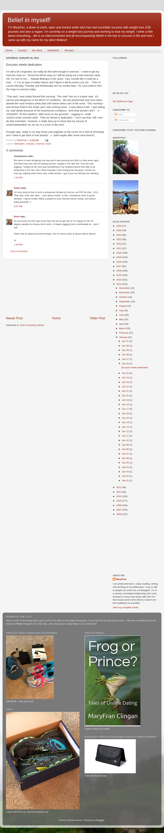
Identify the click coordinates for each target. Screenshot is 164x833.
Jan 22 (125, 386)
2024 (119, 235)
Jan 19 (125, 400)
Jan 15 (125, 418)
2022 (119, 243)
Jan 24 (125, 377)
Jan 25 (125, 373)
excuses (30, 143)
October (123, 297)
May (121, 319)
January (123, 337)
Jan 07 (125, 453)
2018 (119, 262)
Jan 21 (125, 391)
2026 (119, 226)
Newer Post (14, 318)
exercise (40, 143)
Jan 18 (125, 404)
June (122, 315)
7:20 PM (18, 177)
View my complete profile (125, 607)
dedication (19, 143)
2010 (119, 496)
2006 (119, 514)
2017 (119, 266)
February (124, 332)
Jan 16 (125, 413)
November (124, 292)
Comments (122, 120)
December (124, 288)
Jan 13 (125, 427)
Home (9, 50)
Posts (119, 114)
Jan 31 (125, 341)
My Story (37, 50)
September (125, 301)
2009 (119, 500)
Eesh (16, 216)
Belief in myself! (29, 20)
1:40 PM (18, 244)
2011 (119, 492)
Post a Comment (19, 251)
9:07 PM (18, 206)
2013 (119, 284)
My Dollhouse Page (123, 101)
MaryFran (121, 579)
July (121, 310)
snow (48, 143)
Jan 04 (125, 467)
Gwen (17, 188)
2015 (119, 275)
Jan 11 (125, 435)
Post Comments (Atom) (32, 325)
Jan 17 (125, 409)
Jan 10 (125, 440)
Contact (22, 50)
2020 (119, 253)
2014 (119, 279)
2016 (119, 270)
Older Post (97, 318)
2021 (119, 248)
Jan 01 (125, 480)
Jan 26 (125, 363)
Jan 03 (125, 471)
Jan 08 (125, 449)
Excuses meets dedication (134, 367)
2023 (119, 239)
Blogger (100, 820)
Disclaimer (53, 50)
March (122, 328)
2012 (119, 487)
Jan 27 (125, 359)
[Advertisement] (55, 287)
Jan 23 (125, 382)
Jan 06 (125, 458)
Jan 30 (125, 345)
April (121, 324)
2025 (119, 230)
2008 (119, 505)
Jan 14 (125, 422)
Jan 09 (125, 444)
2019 (119, 257)
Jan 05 (125, 462)
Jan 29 (125, 350)
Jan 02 (125, 476)
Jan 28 (125, 354)
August (123, 306)
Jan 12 (125, 431)
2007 (119, 509)
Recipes (69, 50)
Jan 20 (125, 395)
